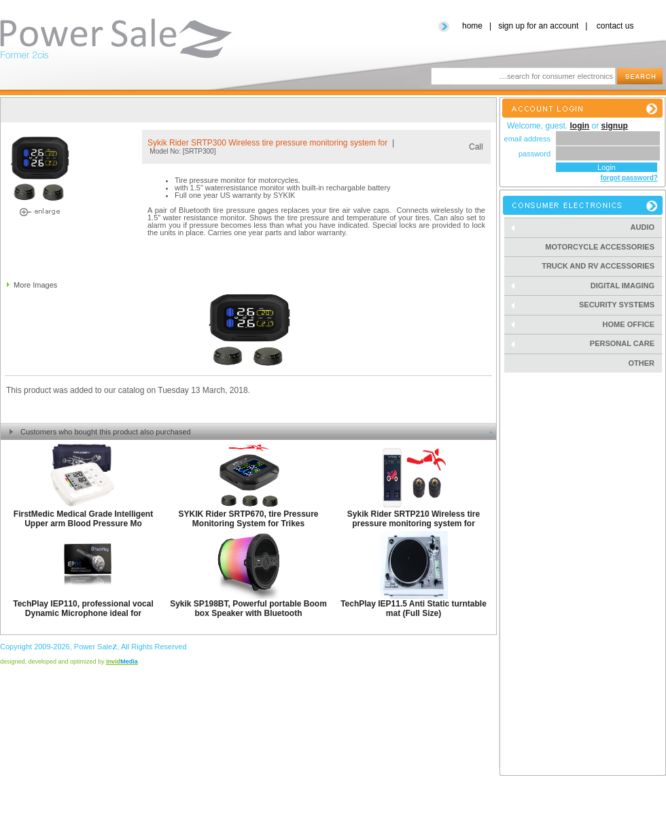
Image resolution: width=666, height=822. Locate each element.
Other (642, 363)
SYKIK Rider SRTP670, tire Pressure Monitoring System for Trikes (248, 518)
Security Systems (586, 305)
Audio (586, 227)
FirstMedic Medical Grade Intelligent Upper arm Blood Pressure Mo (83, 518)
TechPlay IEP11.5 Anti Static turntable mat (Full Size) (413, 608)
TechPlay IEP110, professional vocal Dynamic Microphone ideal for (83, 608)
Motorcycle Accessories (599, 247)
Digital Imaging (586, 285)
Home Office (586, 324)
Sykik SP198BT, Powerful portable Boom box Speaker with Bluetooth (248, 608)
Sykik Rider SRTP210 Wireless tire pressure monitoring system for (413, 518)
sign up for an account (538, 26)
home (472, 26)
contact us (615, 26)
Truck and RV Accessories (598, 266)
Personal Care (586, 343)
